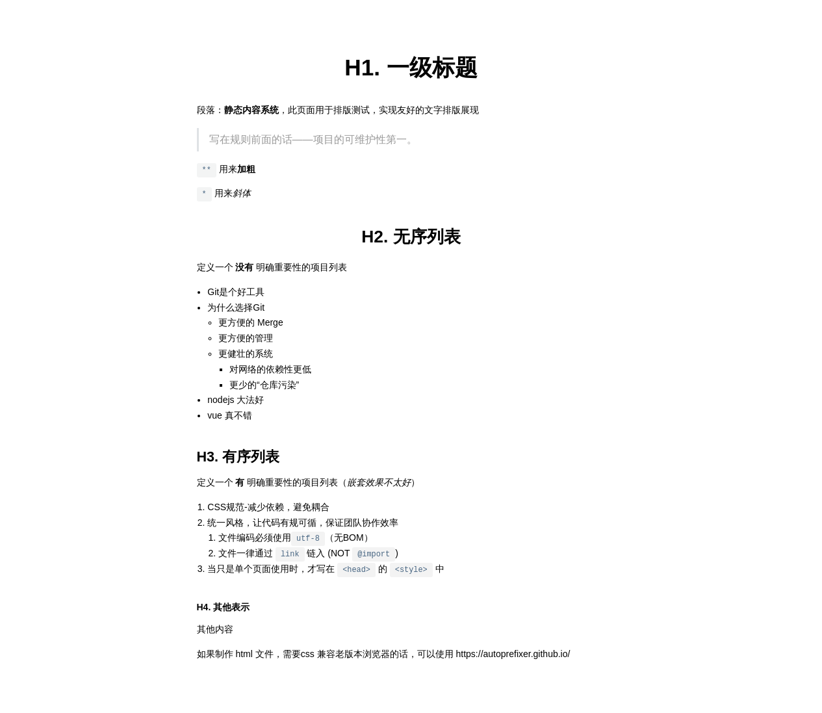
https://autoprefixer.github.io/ (513, 654)
